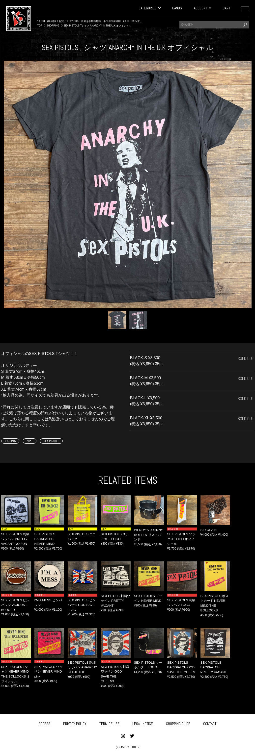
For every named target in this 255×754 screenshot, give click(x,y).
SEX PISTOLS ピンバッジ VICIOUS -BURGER (15, 605)
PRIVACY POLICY (74, 722)
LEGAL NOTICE (142, 722)
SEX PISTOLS (51, 441)
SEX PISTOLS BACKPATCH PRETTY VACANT (213, 667)
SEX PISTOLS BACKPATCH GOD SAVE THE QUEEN (181, 667)
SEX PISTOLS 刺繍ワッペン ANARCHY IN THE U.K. (82, 667)
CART (226, 8)
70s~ (29, 441)
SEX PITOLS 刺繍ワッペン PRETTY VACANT (115, 600)
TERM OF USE (109, 722)
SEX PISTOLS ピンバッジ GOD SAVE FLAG (82, 605)
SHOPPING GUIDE (178, 722)
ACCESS (44, 722)
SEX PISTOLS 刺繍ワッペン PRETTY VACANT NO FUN (15, 539)
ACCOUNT (202, 8)
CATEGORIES (149, 8)
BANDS (177, 8)
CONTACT (209, 722)
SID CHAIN (208, 530)
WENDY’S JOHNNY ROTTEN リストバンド (148, 534)
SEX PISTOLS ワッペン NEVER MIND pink (48, 671)
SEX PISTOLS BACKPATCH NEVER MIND (44, 539)
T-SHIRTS (10, 441)
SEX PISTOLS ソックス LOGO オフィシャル (181, 539)
